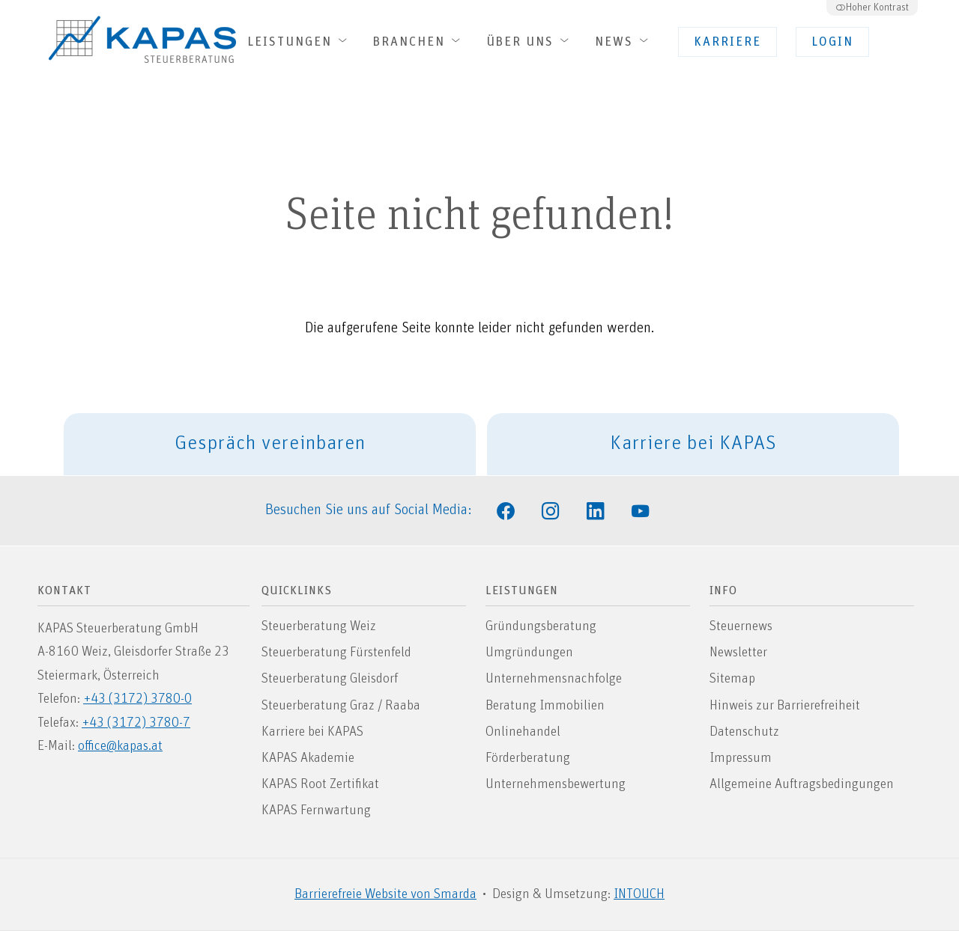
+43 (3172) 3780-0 (137, 699)
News (623, 41)
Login (832, 42)
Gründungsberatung (540, 626)
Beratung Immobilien (545, 705)
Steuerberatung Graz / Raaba (340, 705)
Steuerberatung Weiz (318, 626)
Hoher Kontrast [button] (872, 7)
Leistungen (299, 41)
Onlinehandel (522, 732)
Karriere (727, 42)
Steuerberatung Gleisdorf (329, 679)
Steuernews (741, 626)
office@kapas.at (120, 746)
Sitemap (732, 679)
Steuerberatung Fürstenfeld (336, 652)
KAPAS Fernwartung (316, 810)
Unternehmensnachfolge (553, 679)
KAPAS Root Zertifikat (320, 784)
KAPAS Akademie (307, 758)
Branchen (418, 41)
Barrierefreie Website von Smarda (385, 894)
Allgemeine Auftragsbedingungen (802, 784)
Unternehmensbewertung (555, 784)
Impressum (741, 758)
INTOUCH (639, 894)
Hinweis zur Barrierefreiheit (785, 705)
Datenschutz (744, 732)
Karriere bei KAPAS (693, 443)
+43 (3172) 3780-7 (136, 723)
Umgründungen (529, 652)
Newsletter (738, 652)
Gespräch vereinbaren (270, 443)
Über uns (529, 41)
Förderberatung (527, 758)
